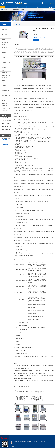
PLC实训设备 (4, 39)
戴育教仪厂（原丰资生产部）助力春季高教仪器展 (6, 123)
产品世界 (9, 7)
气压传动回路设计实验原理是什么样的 (22, 400)
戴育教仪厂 (10, 9)
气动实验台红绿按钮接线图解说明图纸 (37, 392)
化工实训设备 (4, 85)
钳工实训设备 (4, 52)
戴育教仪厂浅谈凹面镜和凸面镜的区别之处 (6, 126)
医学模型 (3, 80)
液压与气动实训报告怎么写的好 (21, 397)
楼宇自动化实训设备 (5, 77)
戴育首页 (2, 7)
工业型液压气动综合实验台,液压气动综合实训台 (6, 131)
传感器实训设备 (4, 95)
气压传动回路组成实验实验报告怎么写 (22, 396)
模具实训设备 (4, 44)
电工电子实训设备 (5, 34)
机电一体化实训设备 (5, 42)
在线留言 (43, 7)
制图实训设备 (4, 62)
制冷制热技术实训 (5, 110)
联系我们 (50, 7)
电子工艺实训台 (4, 100)
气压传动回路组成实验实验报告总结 (36, 396)
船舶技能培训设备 (5, 75)
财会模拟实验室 (4, 70)
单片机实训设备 (4, 105)
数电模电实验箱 (4, 98)
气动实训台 (5, 9)
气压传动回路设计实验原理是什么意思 (37, 400)
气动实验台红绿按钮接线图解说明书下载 (37, 391)
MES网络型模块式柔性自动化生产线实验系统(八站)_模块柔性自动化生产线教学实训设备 (6, 125)
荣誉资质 (23, 7)
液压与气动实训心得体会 (19, 399)
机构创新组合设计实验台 (16, 9)
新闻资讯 (16, 7)
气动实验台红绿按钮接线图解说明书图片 (22, 391)
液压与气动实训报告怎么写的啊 (36, 397)
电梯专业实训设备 (5, 47)
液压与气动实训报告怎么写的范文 (21, 398)
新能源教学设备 (4, 103)
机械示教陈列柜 (4, 65)
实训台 (43, 98)
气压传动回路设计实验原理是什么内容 (37, 399)
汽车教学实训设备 (5, 72)
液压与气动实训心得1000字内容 (36, 398)
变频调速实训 (4, 57)
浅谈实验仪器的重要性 (5, 117)
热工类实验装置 (4, 29)
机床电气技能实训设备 (5, 90)
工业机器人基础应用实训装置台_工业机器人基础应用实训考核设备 (6, 120)
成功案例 (37, 7)
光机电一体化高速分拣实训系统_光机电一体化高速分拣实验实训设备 (6, 122)
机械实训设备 (4, 67)
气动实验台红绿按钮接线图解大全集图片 (22, 392)
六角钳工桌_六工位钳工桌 (6, 129)
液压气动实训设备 (5, 37)
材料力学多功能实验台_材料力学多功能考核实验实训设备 (6, 119)
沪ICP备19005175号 (42, 441)
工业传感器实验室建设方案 (6, 128)
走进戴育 (30, 7)
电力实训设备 (4, 108)
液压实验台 (22, 9)
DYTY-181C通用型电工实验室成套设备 (23, 386)
